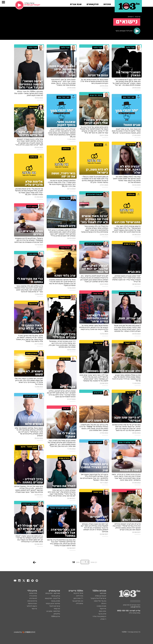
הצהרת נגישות (32, 603)
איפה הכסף (102, 611)
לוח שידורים (33, 598)
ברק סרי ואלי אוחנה (100, 601)
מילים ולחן (57, 614)
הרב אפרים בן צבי (77, 601)
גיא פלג (103, 603)
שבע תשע (103, 593)
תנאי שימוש (33, 593)
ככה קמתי (57, 608)
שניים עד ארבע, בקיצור (53, 603)
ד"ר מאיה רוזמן (78, 598)
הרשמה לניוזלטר (32, 606)
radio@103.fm (135, 607)
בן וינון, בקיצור (55, 596)
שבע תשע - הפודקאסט (52, 593)
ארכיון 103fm (55, 616)
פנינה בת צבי (102, 614)
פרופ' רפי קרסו (78, 593)
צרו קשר (34, 608)
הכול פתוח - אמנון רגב (53, 611)
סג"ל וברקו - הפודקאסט (52, 598)
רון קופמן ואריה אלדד (99, 616)
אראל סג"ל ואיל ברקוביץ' (98, 598)
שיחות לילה (79, 603)
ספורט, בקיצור (55, 601)
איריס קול (103, 608)
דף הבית (137, 17)
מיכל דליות (79, 596)
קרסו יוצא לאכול (54, 606)
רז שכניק (103, 619)
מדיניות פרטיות (32, 601)
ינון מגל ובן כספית (100, 596)
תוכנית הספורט (101, 606)
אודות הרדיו (33, 596)
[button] (107, 4)
